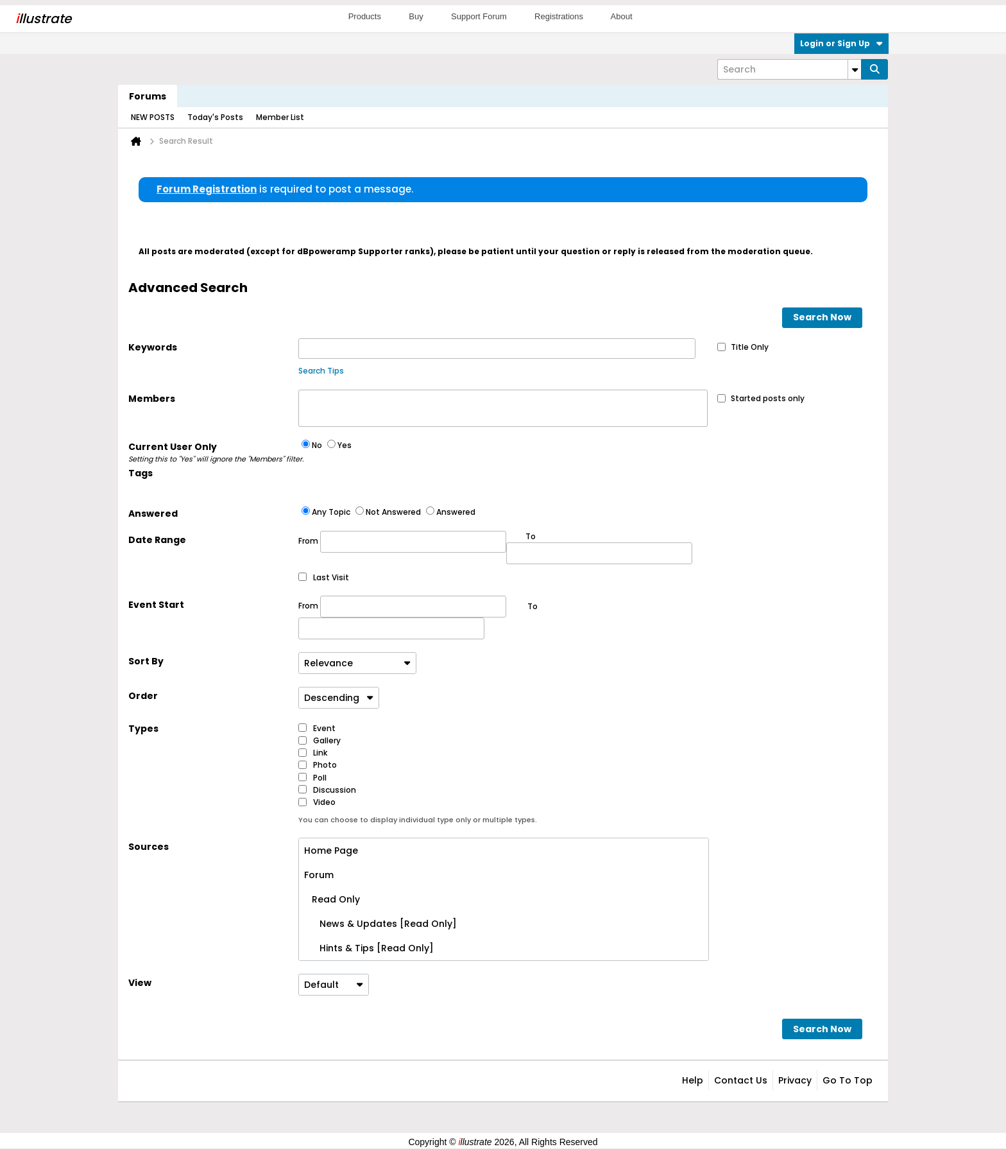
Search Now (822, 317)
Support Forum (479, 16)
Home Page (331, 850)
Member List (280, 117)
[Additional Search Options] (855, 69)
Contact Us (740, 1080)
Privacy (795, 1080)
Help (692, 1080)
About (622, 16)
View (139, 982)
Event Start (156, 604)
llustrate (43, 19)
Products (364, 16)
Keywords (152, 347)
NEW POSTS (153, 117)
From (402, 542)
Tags (140, 473)
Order (143, 695)
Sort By (146, 661)
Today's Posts (215, 117)
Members (151, 398)
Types (143, 728)
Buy (416, 16)
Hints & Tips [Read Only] (369, 948)
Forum (319, 874)
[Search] (789, 69)
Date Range (157, 539)
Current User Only (213, 452)
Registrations (558, 16)
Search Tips (321, 370)
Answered (153, 513)
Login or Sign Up (841, 43)
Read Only (332, 899)
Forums (147, 96)
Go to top (848, 1080)
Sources (148, 846)
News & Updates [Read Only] (380, 923)
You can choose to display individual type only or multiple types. (417, 820)
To (532, 606)
